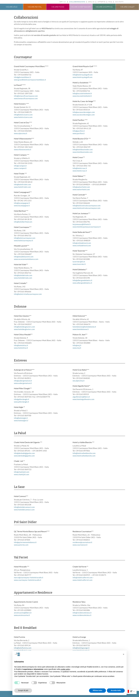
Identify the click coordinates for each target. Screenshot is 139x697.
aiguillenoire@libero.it (81, 397)
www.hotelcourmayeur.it (23, 240)
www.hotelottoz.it (21, 348)
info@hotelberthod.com (23, 222)
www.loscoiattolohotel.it (82, 96)
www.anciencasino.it (22, 615)
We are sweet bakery (81, 7)
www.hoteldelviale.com (23, 278)
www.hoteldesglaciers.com (24, 329)
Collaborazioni (77, 2)
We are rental (35, 7)
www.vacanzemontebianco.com (26, 259)
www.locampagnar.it (22, 205)
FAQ (110, 2)
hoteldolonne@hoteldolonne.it (84, 327)
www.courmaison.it (80, 545)
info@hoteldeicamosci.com (24, 507)
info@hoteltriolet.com (22, 184)
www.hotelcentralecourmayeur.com (86, 208)
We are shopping (104, 7)
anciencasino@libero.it (23, 613)
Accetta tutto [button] (116, 690)
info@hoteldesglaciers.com (24, 327)
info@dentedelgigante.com (24, 453)
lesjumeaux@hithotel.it (82, 224)
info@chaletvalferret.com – (83, 577)
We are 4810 (11, 7)
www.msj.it (77, 348)
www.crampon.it (20, 168)
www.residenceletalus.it (82, 615)
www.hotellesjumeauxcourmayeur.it (87, 227)
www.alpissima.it (20, 133)
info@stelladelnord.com (82, 243)
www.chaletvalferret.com (82, 580)
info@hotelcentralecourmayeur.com (86, 205)
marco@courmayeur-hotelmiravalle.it (28, 577)
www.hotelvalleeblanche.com (84, 456)
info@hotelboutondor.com (83, 149)
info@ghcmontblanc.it (22, 77)
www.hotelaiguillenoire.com (83, 399)
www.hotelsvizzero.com (23, 117)
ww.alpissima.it (78, 381)
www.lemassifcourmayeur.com (26, 98)
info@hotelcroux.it (80, 168)
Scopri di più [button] (23, 690)
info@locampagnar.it (22, 203)
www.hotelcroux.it (80, 171)
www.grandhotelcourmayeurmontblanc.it (30, 80)
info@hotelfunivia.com (22, 648)
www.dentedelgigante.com (24, 456)
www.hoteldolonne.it (81, 329)
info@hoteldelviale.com (23, 275)
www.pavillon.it (79, 133)
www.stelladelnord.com (82, 245)
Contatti (119, 2)
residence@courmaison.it (82, 542)
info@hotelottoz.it (21, 345)
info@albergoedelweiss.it (82, 280)
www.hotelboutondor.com (82, 152)
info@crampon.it (20, 166)
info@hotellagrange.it (81, 648)
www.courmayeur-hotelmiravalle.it (27, 580)
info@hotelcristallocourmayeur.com (28, 294)
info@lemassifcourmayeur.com (26, 96)
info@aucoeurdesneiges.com (84, 112)
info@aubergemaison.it (23, 381)
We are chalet (127, 7)
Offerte (102, 2)
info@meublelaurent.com (23, 257)
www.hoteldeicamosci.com (24, 510)
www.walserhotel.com (81, 189)
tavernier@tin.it (79, 262)
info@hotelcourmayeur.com (24, 238)
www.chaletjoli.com (21, 474)
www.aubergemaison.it (23, 383)
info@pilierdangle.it (21, 399)
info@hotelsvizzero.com (23, 115)
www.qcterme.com (21, 545)
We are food (57, 7)
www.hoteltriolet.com (22, 187)
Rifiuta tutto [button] (97, 690)
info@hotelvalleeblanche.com (84, 453)
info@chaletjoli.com (21, 472)
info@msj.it (77, 345)
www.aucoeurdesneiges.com (84, 115)
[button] (123, 654)
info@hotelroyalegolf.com (82, 75)
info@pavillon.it (79, 131)
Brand (91, 2)
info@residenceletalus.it (82, 613)
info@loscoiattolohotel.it (82, 93)
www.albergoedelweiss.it (82, 283)
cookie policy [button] (65, 669)
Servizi (62, 2)
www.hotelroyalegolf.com (82, 77)
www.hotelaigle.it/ (21, 420)
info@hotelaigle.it (21, 418)
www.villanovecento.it (22, 149)
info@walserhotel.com (81, 187)
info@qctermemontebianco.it (25, 542)
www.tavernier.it (79, 264)
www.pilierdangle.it (21, 402)
